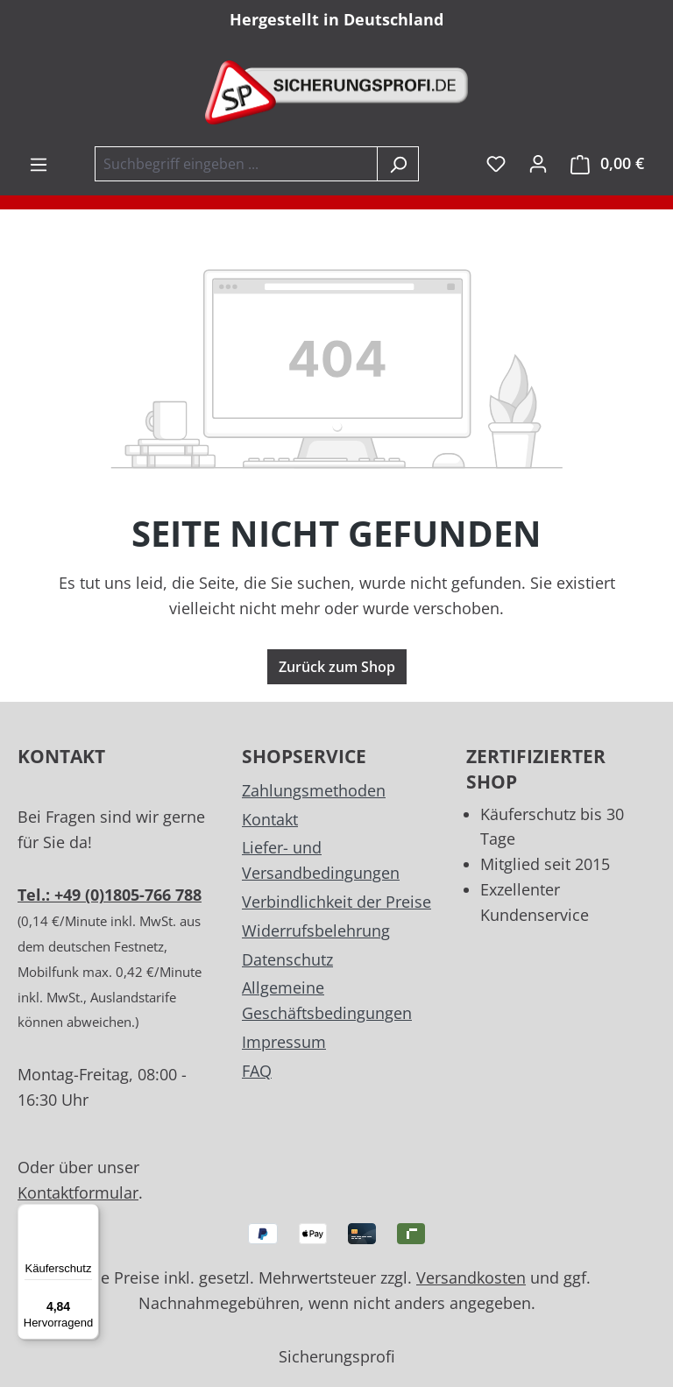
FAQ (257, 1070)
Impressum (284, 1041)
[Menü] (39, 163)
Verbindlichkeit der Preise (336, 901)
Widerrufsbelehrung (316, 930)
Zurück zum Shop (337, 666)
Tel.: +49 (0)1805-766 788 (110, 894)
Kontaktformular (78, 1192)
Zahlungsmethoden (314, 790)
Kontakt (270, 819)
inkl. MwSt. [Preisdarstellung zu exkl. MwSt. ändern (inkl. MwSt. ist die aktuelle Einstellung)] (464, 163)
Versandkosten (471, 1277)
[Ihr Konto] (538, 162)
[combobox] (236, 163)
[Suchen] (398, 163)
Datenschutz (287, 959)
